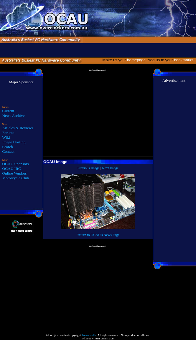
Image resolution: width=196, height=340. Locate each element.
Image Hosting (14, 142)
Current (8, 111)
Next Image (110, 168)
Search (7, 147)
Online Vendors (14, 173)
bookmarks (184, 60)
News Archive (13, 115)
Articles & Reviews (17, 128)
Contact (8, 151)
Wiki (6, 137)
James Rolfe (89, 335)
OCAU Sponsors (15, 164)
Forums (8, 132)
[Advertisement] (98, 113)
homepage (136, 60)
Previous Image (89, 168)
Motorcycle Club (15, 178)
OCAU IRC (11, 168)
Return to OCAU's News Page (98, 235)
